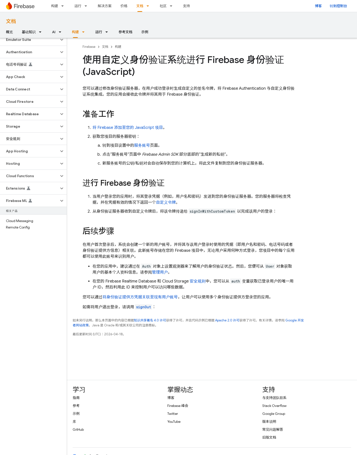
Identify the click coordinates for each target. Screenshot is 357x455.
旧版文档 (269, 437)
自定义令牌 (166, 202)
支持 (186, 6)
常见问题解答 (272, 429)
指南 (76, 398)
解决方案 (105, 6)
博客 (318, 6)
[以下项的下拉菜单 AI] (61, 32)
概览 (9, 32)
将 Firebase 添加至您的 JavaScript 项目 (127, 127)
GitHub (78, 429)
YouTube (173, 421)
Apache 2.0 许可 (227, 320)
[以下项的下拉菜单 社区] (172, 6)
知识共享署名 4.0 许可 (150, 320)
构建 (54, 6)
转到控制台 (338, 6)
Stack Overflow (274, 405)
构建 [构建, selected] (75, 32)
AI (54, 32)
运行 (77, 6)
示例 (144, 32)
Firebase (89, 47)
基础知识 (29, 32)
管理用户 (160, 272)
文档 (11, 21)
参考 (76, 405)
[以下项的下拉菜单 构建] (64, 6)
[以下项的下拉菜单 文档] (149, 6)
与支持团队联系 (274, 398)
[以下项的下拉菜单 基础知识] (42, 32)
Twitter (172, 413)
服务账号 (142, 145)
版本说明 (269, 421)
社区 (163, 6)
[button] (29, 39)
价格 (123, 6)
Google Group (273, 413)
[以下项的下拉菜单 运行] (87, 6)
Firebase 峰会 (177, 405)
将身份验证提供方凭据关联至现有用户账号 (140, 297)
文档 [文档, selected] (139, 6)
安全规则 (198, 281)
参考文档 (125, 32)
